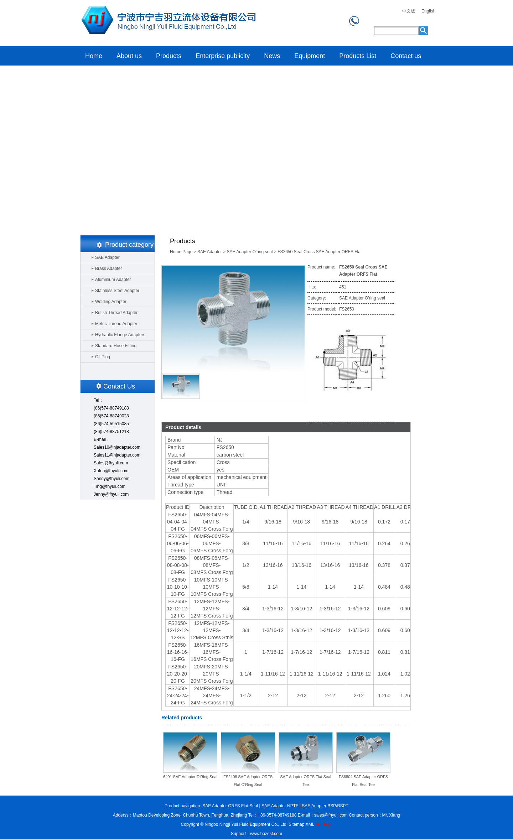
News (272, 55)
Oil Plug (102, 356)
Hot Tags (323, 824)
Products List (357, 55)
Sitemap (296, 824)
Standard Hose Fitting (115, 345)
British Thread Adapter (116, 312)
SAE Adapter (107, 257)
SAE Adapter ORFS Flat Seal (230, 805)
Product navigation (182, 805)
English (428, 11)
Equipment (309, 55)
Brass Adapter (108, 268)
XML (310, 824)
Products (168, 55)
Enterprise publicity (223, 55)
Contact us (405, 55)
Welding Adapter (110, 301)
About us (129, 55)
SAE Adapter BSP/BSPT (325, 805)
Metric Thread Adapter (116, 323)
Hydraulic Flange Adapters (120, 334)
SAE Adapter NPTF (279, 805)
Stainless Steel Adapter (117, 290)
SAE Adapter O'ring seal (250, 251)
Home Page (181, 251)
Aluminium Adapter (113, 279)
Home (167, 23)
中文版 (408, 11)
